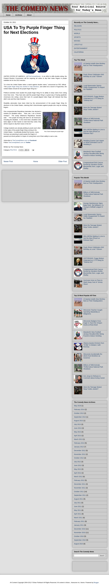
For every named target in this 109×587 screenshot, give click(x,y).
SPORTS (77, 37)
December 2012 (79, 450)
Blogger (96, 582)
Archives (18, 15)
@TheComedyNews (33, 76)
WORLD (77, 33)
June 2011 (77, 506)
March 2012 (78, 476)
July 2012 (77, 462)
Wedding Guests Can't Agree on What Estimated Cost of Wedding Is (93, 142)
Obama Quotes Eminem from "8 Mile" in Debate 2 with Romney (93, 345)
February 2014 (79, 409)
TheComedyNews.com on (19, 142)
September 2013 (80, 417)
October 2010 (79, 536)
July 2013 (77, 424)
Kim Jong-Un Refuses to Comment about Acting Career (94, 377)
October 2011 (79, 491)
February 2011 (79, 521)
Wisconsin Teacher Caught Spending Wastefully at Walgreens (92, 312)
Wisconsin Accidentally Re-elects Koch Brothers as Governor (93, 356)
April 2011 (77, 514)
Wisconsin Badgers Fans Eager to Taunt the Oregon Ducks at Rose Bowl (92, 323)
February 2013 (79, 443)
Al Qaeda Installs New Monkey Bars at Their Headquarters (94, 64)
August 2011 (78, 499)
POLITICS (13, 150)
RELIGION (78, 26)
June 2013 (77, 428)
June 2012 (77, 465)
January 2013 (79, 447)
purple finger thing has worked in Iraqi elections (23, 86)
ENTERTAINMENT (80, 48)
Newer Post (8, 161)
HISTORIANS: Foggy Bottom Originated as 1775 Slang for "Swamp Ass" (93, 98)
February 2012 (79, 480)
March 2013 (78, 439)
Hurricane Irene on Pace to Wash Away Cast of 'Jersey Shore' (93, 282)
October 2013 (79, 413)
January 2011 (79, 525)
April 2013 (77, 436)
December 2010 (79, 529)
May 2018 (77, 406)
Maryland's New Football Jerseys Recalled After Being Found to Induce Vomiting (93, 153)
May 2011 (77, 510)
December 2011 (79, 484)
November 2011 (79, 488)
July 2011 (77, 503)
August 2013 (78, 421)
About (29, 15)
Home (8, 15)
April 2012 (77, 473)
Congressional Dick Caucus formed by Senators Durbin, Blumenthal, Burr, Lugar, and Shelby (93, 165)
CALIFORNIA (79, 52)
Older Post (62, 161)
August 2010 (78, 544)
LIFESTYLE (78, 44)
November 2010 (79, 532)
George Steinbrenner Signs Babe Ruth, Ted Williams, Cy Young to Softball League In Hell (93, 206)
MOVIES (77, 41)
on (24, 140)
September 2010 (80, 540)
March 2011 (78, 518)
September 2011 (80, 495)
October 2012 (79, 458)
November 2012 (79, 454)
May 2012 (77, 469)
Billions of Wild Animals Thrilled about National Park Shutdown (93, 120)
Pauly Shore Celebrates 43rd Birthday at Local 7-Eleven (93, 75)
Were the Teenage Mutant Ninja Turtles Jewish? (92, 108)
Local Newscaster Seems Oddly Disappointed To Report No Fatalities (94, 87)
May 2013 (77, 432)
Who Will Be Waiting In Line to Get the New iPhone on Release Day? (94, 131)
